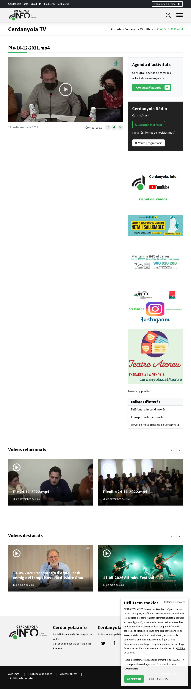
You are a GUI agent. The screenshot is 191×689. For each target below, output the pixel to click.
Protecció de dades (40, 674)
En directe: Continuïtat (56, 4)
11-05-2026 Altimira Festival (128, 577)
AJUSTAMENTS (158, 679)
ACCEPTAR (134, 679)
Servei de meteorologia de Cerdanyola (155, 424)
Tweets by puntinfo (140, 391)
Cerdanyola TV (134, 29)
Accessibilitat (69, 674)
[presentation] (171, 450)
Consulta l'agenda (153, 87)
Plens (150, 29)
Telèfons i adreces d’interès (148, 409)
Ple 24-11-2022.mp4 (31, 491)
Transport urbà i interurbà (147, 417)
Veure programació (148, 143)
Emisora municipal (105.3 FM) (113, 634)
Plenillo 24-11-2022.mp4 (125, 491)
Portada (116, 29)
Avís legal (14, 674)
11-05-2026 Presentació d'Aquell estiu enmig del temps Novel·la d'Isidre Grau (48, 575)
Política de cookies (22, 678)
